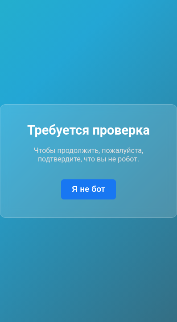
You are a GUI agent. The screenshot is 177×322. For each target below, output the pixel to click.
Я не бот (88, 189)
